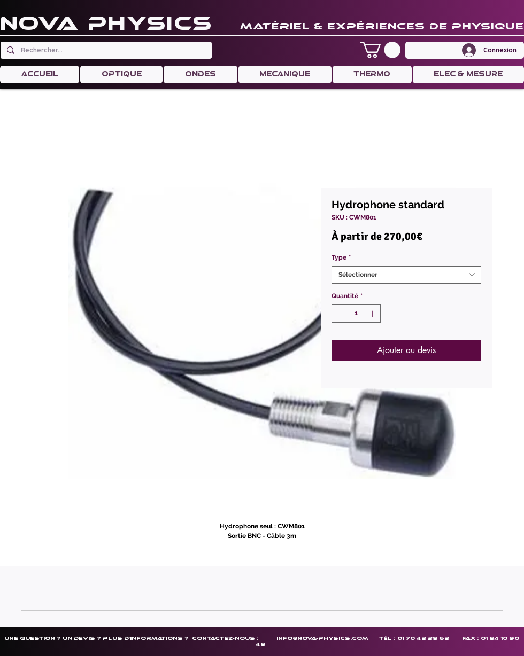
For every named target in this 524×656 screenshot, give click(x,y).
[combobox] (406, 275)
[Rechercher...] (105, 50)
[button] (380, 50)
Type (341, 257)
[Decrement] (339, 313)
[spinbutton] (356, 313)
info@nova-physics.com (322, 638)
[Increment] (373, 313)
